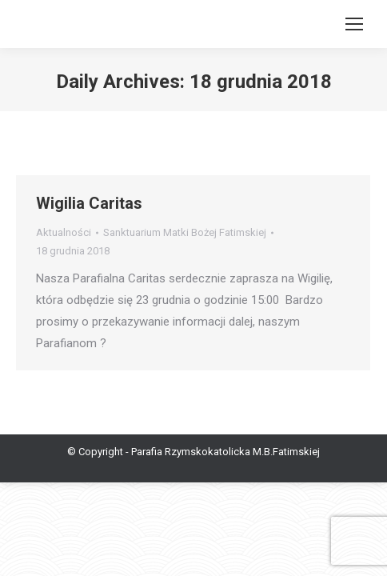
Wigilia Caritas (89, 203)
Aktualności (63, 232)
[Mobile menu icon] (354, 24)
